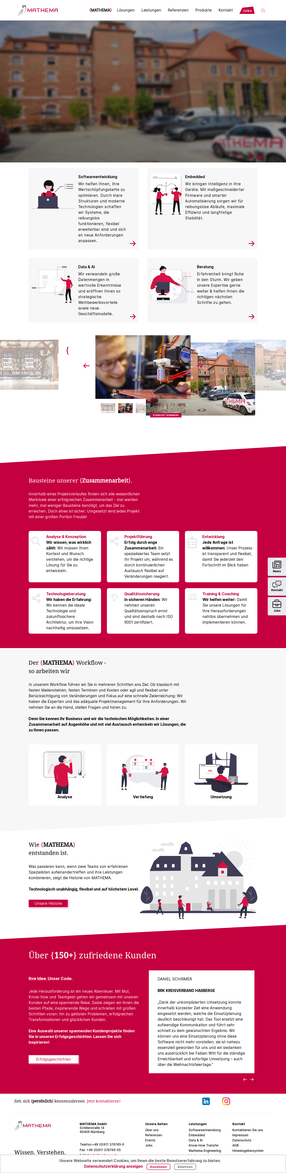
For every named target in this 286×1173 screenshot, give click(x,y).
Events (150, 1140)
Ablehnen (185, 1167)
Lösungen (126, 10)
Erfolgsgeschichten (53, 1059)
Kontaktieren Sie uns (247, 1130)
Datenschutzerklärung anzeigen (113, 1166)
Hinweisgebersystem (247, 1151)
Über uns (152, 1130)
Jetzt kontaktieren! (104, 1101)
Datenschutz (241, 1140)
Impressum (240, 1135)
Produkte (203, 10)
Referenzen (178, 10)
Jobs (148, 1145)
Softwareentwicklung (205, 1130)
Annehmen (158, 1167)
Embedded (197, 1135)
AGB (235, 1145)
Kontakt (226, 10)
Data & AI (196, 1140)
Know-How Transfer (204, 1145)
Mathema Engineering (205, 1151)
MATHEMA (100, 10)
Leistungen (151, 10)
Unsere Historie (48, 903)
